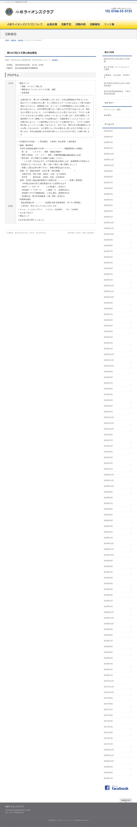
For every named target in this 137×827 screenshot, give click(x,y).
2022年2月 (108, 412)
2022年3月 (108, 406)
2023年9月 (108, 303)
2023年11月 (109, 291)
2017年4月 (108, 727)
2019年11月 (109, 549)
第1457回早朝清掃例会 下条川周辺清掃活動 (117, 92)
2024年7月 (108, 251)
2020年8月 (108, 498)
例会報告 (55, 60)
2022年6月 (108, 389)
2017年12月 (109, 681)
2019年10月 (109, 555)
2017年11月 (109, 687)
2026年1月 (108, 148)
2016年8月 (108, 772)
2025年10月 (109, 165)
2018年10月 (109, 624)
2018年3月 (108, 664)
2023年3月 (108, 337)
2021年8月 (108, 435)
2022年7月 (108, 383)
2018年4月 (108, 658)
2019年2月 (108, 601)
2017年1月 (108, 744)
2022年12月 (109, 354)
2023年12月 (109, 286)
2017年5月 (108, 721)
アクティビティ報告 (112, 109)
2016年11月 (109, 755)
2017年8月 (108, 704)
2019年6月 (108, 578)
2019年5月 (108, 583)
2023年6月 (108, 320)
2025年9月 (108, 171)
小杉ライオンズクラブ (65, 820)
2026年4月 (108, 131)
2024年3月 (108, 268)
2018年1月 (108, 675)
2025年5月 (108, 194)
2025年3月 (108, 205)
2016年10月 (109, 761)
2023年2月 (108, 343)
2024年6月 (108, 257)
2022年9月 (108, 372)
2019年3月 (108, 595)
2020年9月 (108, 492)
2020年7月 (108, 503)
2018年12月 (109, 612)
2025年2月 (108, 211)
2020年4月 (108, 520)
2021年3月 (108, 457)
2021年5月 (108, 446)
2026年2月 (108, 142)
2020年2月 (108, 532)
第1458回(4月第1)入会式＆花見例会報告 (117, 84)
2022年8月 (108, 377)
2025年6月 (108, 188)
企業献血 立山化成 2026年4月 (117, 76)
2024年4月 (108, 263)
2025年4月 (108, 200)
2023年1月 (108, 349)
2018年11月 (109, 618)
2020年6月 (108, 509)
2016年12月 (109, 750)
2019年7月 (108, 572)
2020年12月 (109, 475)
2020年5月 (108, 515)
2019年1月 (108, 606)
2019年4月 (108, 589)
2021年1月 (108, 469)
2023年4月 (108, 331)
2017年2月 (108, 738)
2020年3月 (108, 526)
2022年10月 (109, 366)
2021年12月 (109, 417)
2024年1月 (108, 280)
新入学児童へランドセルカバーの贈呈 (117, 68)
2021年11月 (109, 423)
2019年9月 (108, 561)
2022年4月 (108, 400)
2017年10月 (109, 692)
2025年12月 (109, 154)
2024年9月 (108, 240)
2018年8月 (108, 635)
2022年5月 (108, 394)
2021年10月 (109, 429)
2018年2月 (108, 669)
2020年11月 (109, 480)
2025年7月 (108, 182)
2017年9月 (108, 698)
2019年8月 (108, 566)
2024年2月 (108, 274)
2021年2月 (108, 463)
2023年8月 (108, 308)
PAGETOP (126, 800)
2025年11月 (109, 159)
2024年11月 (109, 228)
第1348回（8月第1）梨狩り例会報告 (82, 233)
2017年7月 (108, 709)
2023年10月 (109, 297)
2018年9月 (108, 629)
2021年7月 (108, 440)
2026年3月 (108, 137)
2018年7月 (108, 641)
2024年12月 (109, 223)
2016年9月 (108, 767)
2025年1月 (108, 217)
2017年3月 (108, 732)
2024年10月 (109, 234)
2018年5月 (108, 652)
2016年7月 (108, 778)
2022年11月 (109, 360)
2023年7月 (108, 314)
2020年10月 (109, 486)
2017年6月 (108, 715)
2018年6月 (108, 646)
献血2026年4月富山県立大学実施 (117, 60)
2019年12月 (109, 543)
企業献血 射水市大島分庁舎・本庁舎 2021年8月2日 (25, 233)
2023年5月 (108, 326)
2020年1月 (108, 538)
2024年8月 (108, 245)
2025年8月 (108, 177)
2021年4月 (108, 452)
